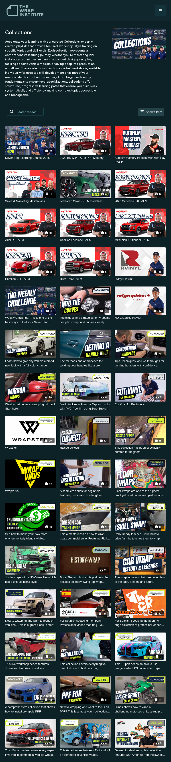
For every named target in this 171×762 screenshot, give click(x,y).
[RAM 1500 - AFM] (85, 279)
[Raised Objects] (85, 448)
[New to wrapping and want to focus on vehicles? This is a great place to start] (30, 623)
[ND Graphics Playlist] (140, 318)
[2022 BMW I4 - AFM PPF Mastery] (85, 158)
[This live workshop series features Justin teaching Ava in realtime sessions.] (30, 666)
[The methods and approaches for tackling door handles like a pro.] (85, 363)
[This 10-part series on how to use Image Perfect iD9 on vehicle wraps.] (140, 666)
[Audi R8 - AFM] (30, 240)
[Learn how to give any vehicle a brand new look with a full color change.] (30, 363)
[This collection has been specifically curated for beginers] (140, 450)
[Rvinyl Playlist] (140, 279)
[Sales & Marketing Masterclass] (30, 201)
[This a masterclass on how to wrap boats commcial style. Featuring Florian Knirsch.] (85, 536)
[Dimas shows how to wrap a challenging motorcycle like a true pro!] (140, 709)
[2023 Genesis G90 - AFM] (140, 201)
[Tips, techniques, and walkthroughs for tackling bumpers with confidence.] (140, 363)
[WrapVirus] (30, 491)
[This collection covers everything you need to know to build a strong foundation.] (85, 666)
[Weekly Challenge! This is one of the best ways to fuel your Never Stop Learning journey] (30, 320)
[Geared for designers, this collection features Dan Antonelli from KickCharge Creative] (140, 752)
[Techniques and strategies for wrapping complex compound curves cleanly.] (85, 320)
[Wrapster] (30, 448)
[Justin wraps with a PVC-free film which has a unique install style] (30, 579)
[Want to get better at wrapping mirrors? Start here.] (30, 406)
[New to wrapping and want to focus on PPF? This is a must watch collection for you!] (85, 709)
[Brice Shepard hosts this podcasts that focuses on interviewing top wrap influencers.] (85, 579)
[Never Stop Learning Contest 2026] (30, 158)
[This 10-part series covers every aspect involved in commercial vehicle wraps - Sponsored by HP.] (30, 752)
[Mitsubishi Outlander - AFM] (140, 240)
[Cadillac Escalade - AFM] (85, 240)
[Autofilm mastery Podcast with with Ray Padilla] (140, 160)
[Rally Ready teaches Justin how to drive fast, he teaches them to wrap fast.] (140, 536)
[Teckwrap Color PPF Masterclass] (85, 201)
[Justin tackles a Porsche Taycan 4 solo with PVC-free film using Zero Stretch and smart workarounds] (85, 406)
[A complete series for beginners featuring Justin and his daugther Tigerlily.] (85, 493)
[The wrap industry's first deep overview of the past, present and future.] (140, 579)
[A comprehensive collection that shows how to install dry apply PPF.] (30, 709)
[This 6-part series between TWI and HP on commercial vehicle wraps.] (85, 752)
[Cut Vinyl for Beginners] (140, 404)
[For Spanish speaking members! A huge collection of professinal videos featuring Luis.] (140, 623)
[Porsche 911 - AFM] (30, 279)
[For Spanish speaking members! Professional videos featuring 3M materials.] (85, 623)
